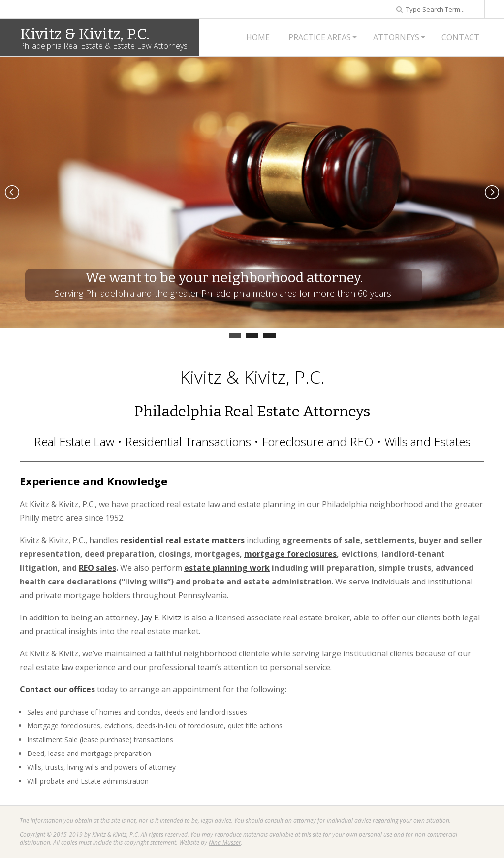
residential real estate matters (182, 540)
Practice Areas (319, 37)
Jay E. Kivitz (161, 617)
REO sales (97, 567)
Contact (460, 37)
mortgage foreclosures (290, 554)
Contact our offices (57, 689)
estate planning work (227, 567)
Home (258, 37)
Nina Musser (225, 842)
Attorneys (396, 37)
